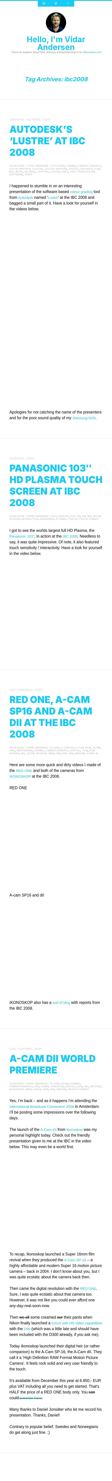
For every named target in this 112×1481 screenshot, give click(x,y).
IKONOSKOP (21, 787)
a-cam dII (67, 758)
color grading (19, 168)
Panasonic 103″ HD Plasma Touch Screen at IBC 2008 (54, 490)
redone (80, 764)
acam (96, 758)
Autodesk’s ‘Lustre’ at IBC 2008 (55, 139)
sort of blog (62, 1013)
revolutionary (78, 1111)
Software (36, 119)
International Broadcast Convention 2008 (44, 1129)
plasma (61, 530)
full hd (75, 527)
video (50, 119)
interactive (30, 530)
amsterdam (24, 761)
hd (84, 527)
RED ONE (25, 781)
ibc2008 (30, 171)
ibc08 (19, 171)
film (97, 168)
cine (12, 701)
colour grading (55, 168)
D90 (47, 1351)
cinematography (89, 165)
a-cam (55, 758)
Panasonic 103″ (22, 547)
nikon (37, 1111)
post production (82, 171)
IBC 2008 (73, 547)
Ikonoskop (76, 1152)
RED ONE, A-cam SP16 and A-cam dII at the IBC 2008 (52, 727)
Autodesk (26, 197)
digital (74, 168)
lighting (43, 171)
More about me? (92, 52)
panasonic (47, 530)
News (40, 1059)
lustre (55, 171)
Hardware (17, 119)
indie (51, 764)
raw (46, 1111)
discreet (86, 168)
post (65, 171)
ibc (11, 171)
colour (37, 168)
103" (53, 527)
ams (12, 761)
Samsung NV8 (84, 417)
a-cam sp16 (83, 758)
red (59, 764)
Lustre (54, 197)
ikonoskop (16, 1111)
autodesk (57, 165)
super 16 (92, 764)
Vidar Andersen (37, 165)
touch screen (88, 530)
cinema (71, 165)
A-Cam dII (49, 1152)
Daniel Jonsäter (52, 1108)
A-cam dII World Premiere (39, 1080)
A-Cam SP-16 (76, 1282)
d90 (37, 1108)
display (63, 527)
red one (68, 764)
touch (72, 530)
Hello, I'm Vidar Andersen (56, 43)
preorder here (31, 1426)
